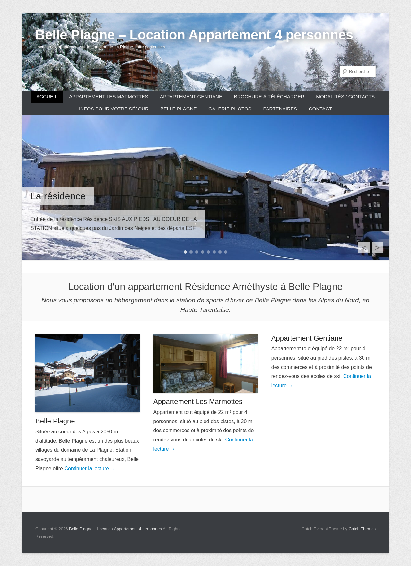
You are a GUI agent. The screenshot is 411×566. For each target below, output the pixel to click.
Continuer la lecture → (89, 468)
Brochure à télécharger (269, 96)
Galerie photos (229, 108)
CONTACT (320, 108)
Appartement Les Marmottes (108, 96)
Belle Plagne (178, 108)
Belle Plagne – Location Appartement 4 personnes (194, 34)
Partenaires (280, 108)
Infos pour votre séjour (114, 108)
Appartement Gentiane (191, 96)
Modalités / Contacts (345, 96)
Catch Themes (362, 529)
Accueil (46, 96)
